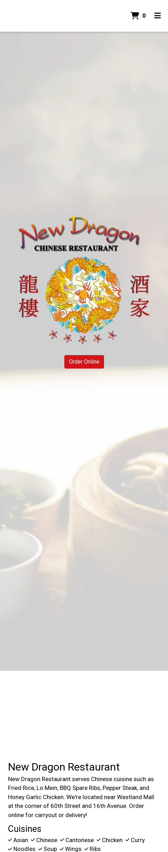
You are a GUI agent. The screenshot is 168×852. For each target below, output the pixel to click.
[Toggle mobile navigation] (157, 15)
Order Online (84, 361)
